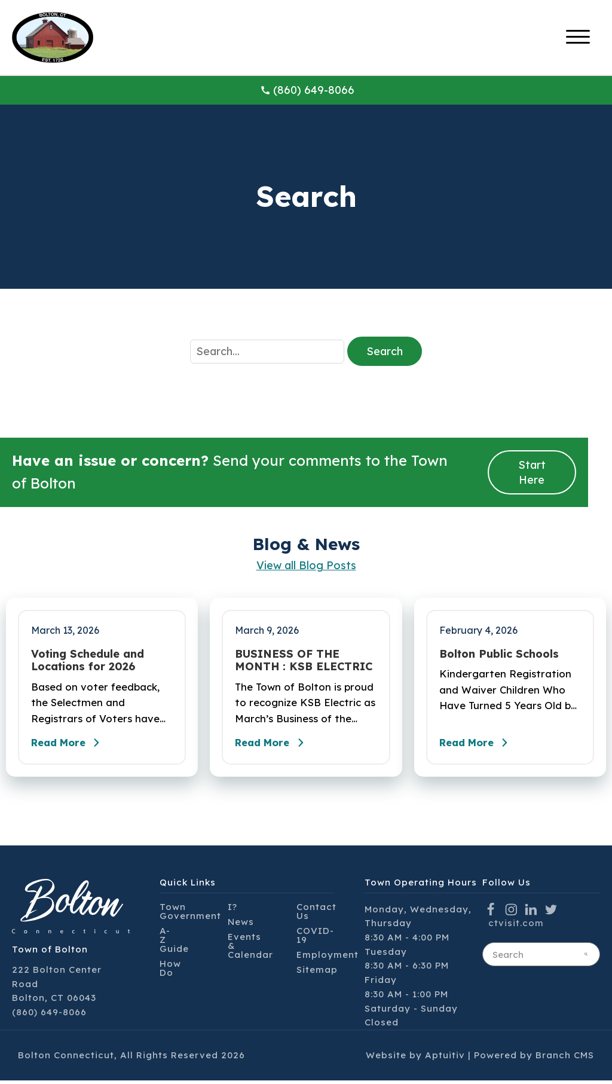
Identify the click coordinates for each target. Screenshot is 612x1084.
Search (384, 351)
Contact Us (316, 915)
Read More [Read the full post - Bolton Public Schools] (480, 746)
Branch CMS (565, 1058)
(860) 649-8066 (307, 90)
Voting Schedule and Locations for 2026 (87, 660)
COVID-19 (315, 939)
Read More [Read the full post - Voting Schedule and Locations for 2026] (71, 746)
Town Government (190, 915)
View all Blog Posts (306, 565)
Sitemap (317, 973)
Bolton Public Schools (499, 654)
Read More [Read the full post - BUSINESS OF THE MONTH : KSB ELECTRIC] (275, 746)
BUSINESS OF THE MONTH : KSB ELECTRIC (303, 660)
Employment (327, 958)
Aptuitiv (445, 1058)
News (241, 925)
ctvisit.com (516, 926)
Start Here (532, 472)
